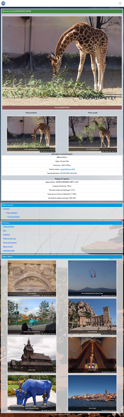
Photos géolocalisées (10, 243)
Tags (4, 231)
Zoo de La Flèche (14, 217)
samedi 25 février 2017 (67, 169)
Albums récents (8, 247)
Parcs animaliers (12, 213)
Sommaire (6, 209)
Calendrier (6, 235)
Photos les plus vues (9, 239)
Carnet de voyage (8, 251)
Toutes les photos (8, 227)
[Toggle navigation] (120, 3)
